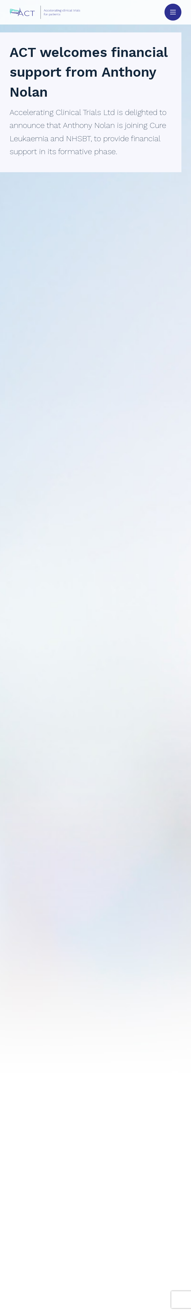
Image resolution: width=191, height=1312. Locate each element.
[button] (172, 12)
